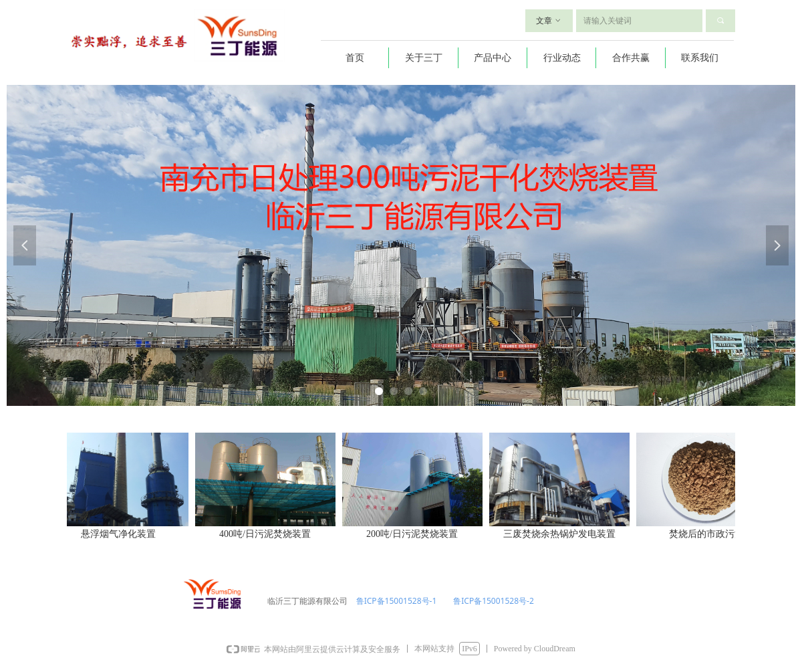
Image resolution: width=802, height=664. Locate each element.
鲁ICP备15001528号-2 (492, 600)
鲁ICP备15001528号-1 (395, 600)
